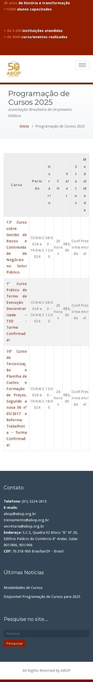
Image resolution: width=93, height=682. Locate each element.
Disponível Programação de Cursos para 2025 (42, 596)
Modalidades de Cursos (23, 587)
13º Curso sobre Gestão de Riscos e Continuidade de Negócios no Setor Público (16, 247)
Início (24, 126)
